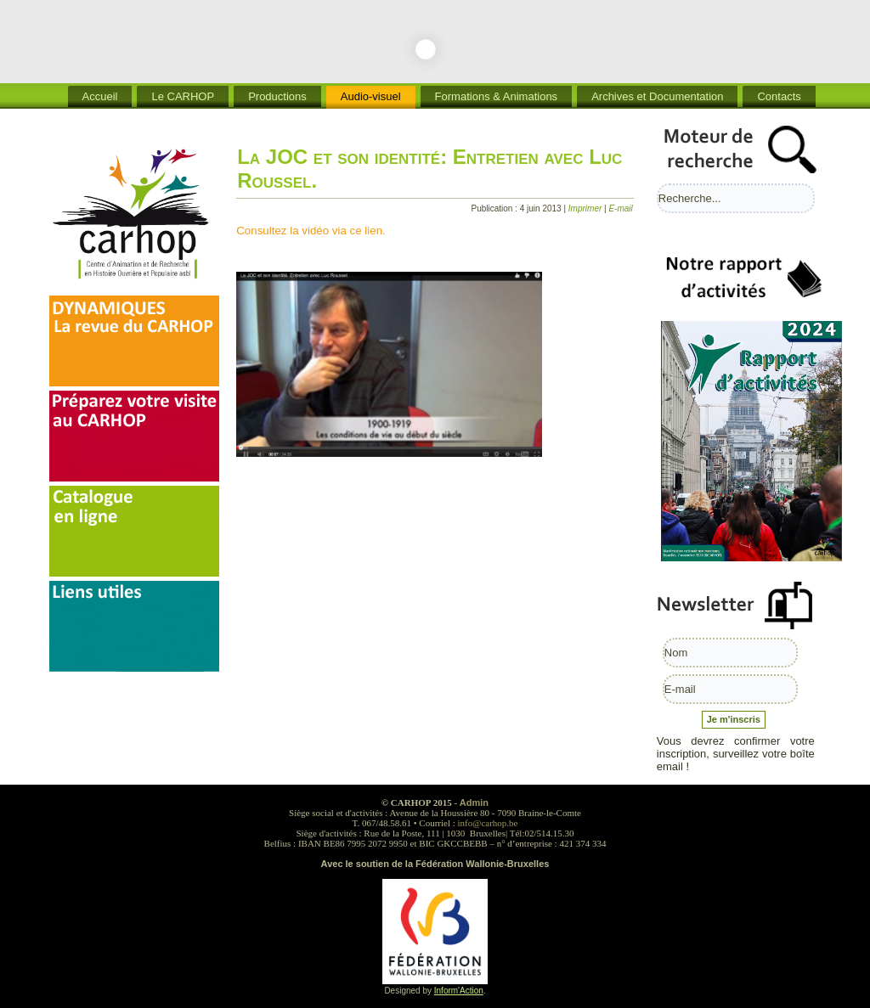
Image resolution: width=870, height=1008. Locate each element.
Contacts (778, 96)
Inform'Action (458, 990)
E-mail (620, 208)
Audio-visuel (371, 96)
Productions (277, 96)
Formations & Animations (496, 96)
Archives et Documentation (657, 96)
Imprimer (586, 208)
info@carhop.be (488, 823)
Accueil (100, 96)
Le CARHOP (182, 96)
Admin (474, 802)
